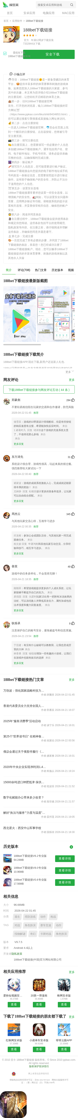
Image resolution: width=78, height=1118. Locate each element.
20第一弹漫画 (39, 995)
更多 (70, 371)
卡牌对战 (45, 933)
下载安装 (49, 40)
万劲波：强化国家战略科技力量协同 (24, 690)
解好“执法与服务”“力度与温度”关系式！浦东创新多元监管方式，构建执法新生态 (24, 812)
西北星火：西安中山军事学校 (22, 828)
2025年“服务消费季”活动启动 (22, 721)
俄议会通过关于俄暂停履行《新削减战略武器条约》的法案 (24, 751)
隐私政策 (16, 953)
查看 (14, 1004)
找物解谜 (20, 933)
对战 (17, 925)
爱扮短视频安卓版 (14, 995)
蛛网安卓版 (64, 995)
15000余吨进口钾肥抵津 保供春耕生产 (24, 782)
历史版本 (57, 270)
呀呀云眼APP (64, 1040)
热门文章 (41, 270)
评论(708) (24, 270)
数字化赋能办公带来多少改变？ (23, 797)
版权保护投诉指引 (39, 1066)
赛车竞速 (45, 925)
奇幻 (33, 933)
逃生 (17, 916)
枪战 (53, 916)
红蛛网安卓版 (14, 1040)
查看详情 (65, 858)
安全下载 (53, 54)
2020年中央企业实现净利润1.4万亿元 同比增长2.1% (24, 767)
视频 (71, 270)
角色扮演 (30, 925)
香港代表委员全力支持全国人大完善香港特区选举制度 (24, 705)
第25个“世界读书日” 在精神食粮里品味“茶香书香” (24, 736)
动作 (43, 916)
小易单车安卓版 (39, 1040)
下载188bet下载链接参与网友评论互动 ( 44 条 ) (39, 389)
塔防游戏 (30, 916)
